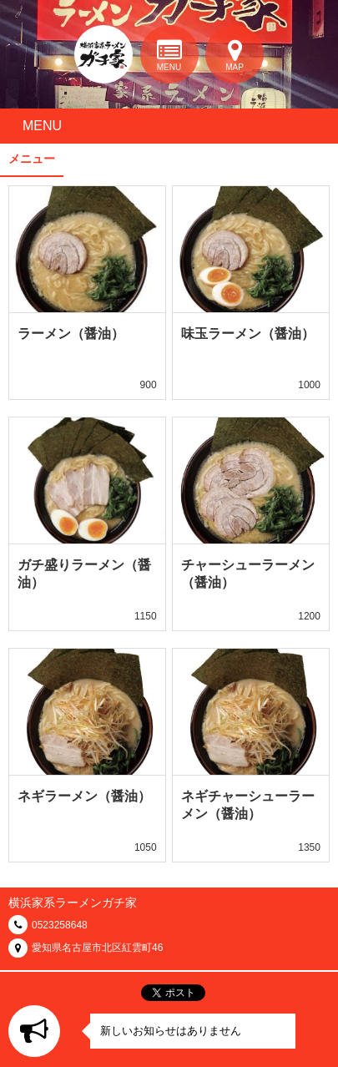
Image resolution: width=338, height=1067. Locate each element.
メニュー (31, 158)
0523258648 (60, 925)
